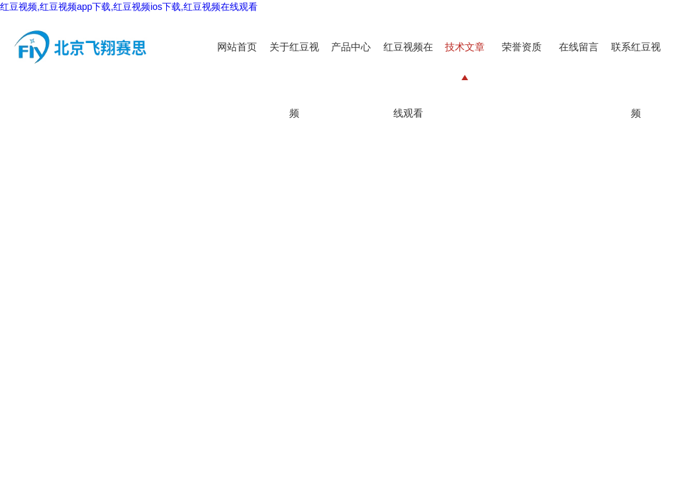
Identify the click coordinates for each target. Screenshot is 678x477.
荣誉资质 (522, 46)
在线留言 (579, 46)
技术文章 (465, 46)
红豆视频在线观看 (408, 80)
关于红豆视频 (294, 80)
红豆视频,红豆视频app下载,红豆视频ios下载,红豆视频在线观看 (129, 6)
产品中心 (351, 46)
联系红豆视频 (636, 80)
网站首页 (237, 46)
